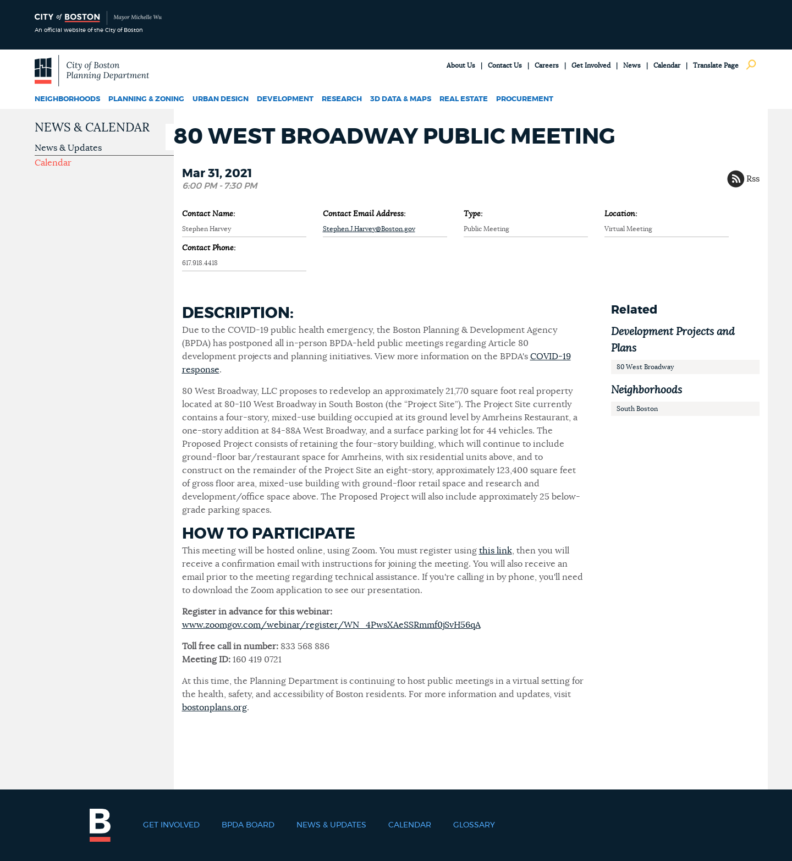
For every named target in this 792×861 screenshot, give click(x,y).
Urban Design (221, 99)
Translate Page (716, 65)
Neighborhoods (67, 99)
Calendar (666, 65)
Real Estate (463, 99)
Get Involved (590, 65)
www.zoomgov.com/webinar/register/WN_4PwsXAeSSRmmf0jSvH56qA (331, 625)
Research (342, 99)
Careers (547, 65)
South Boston (637, 408)
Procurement (524, 99)
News (632, 65)
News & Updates (68, 148)
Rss (753, 178)
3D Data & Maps (400, 99)
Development (285, 99)
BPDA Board (248, 825)
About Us (461, 65)
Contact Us (505, 65)
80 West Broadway (645, 367)
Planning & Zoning (146, 99)
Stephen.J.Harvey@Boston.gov (369, 229)
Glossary (474, 825)
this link (495, 550)
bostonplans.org (214, 707)
